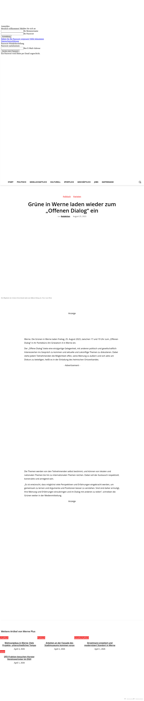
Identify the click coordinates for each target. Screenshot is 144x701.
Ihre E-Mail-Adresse (32, 48)
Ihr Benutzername (31, 31)
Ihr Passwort (29, 34)
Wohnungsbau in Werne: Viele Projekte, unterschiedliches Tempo (19, 643)
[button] (140, 182)
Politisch (67, 196)
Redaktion (65, 216)
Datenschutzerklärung (10, 41)
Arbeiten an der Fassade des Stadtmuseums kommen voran (59, 643)
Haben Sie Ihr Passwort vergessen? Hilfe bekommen (22, 39)
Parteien (77, 196)
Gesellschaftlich (81, 637)
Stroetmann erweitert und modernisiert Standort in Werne (100, 643)
